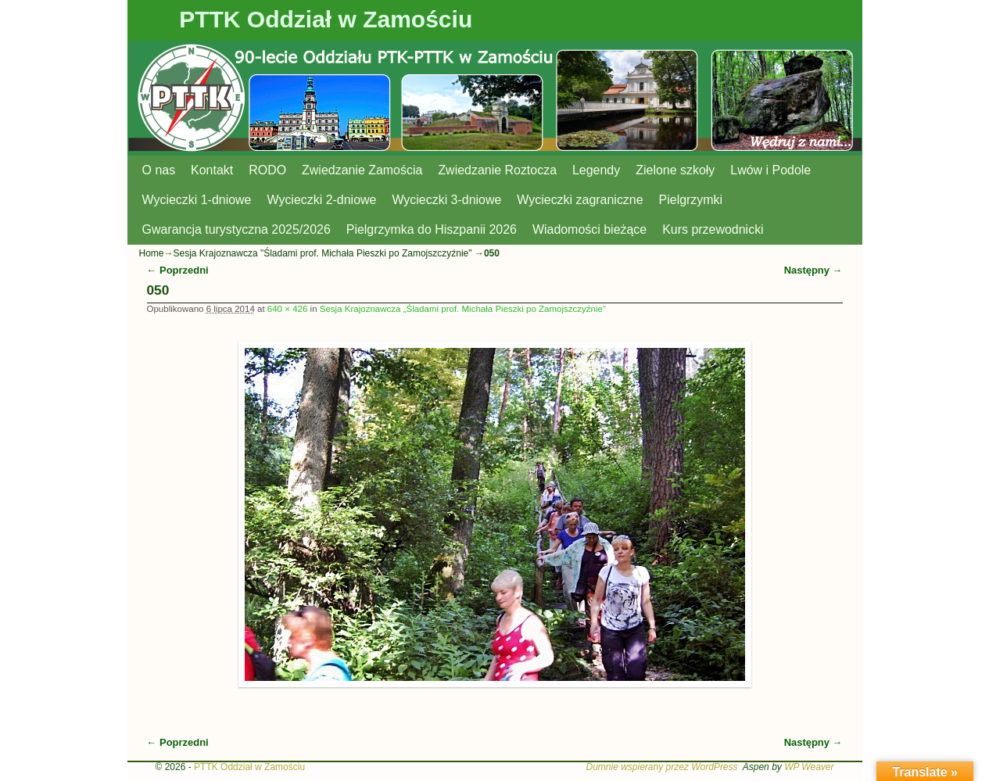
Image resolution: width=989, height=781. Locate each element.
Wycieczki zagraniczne (580, 199)
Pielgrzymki (691, 199)
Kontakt (212, 170)
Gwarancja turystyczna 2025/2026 (236, 229)
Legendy (596, 170)
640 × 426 (287, 308)
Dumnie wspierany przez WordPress (661, 766)
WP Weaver (808, 766)
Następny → (813, 270)
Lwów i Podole (770, 170)
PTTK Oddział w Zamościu (325, 19)
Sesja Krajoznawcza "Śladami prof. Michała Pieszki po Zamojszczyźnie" (323, 253)
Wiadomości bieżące (589, 229)
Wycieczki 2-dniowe (321, 199)
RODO (267, 170)
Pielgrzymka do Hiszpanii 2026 (431, 229)
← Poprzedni (178, 270)
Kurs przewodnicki (712, 229)
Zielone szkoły (675, 170)
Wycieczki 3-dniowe (446, 199)
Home (151, 253)
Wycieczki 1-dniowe (197, 199)
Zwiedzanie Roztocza (497, 170)
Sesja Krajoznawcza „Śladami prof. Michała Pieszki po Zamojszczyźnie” (463, 308)
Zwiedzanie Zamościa (362, 170)
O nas (159, 170)
